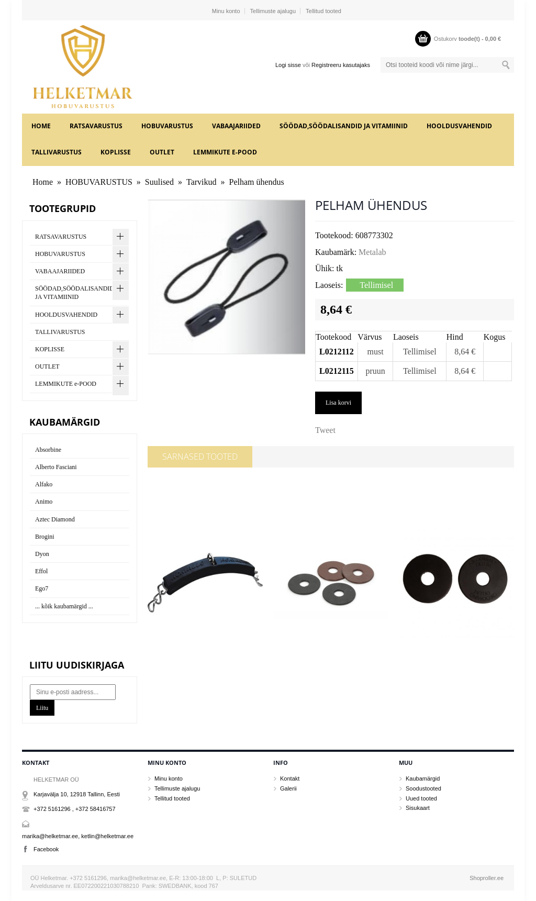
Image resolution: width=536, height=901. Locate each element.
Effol (41, 571)
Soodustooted (423, 788)
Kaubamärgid (423, 778)
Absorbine (48, 449)
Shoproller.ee (487, 878)
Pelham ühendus (256, 181)
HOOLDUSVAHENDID (459, 125)
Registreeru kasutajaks (340, 65)
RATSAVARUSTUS (96, 125)
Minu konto (226, 11)
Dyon (42, 554)
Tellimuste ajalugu (273, 11)
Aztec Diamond (55, 519)
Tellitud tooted (323, 11)
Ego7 (41, 588)
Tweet (325, 430)
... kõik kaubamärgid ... (64, 606)
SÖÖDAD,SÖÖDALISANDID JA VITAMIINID (344, 125)
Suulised (159, 181)
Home (41, 125)
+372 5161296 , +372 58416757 (75, 809)
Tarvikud (201, 181)
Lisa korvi (338, 402)
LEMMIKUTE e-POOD (225, 152)
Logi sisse (288, 65)
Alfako (43, 484)
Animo (43, 501)
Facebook (46, 849)
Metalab (372, 252)
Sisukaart (418, 808)
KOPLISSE (115, 152)
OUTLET (162, 152)
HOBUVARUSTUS (167, 125)
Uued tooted (421, 798)
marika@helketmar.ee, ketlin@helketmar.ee (77, 836)
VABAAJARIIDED (236, 125)
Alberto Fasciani (56, 467)
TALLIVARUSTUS (56, 152)
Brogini (44, 536)
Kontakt (289, 778)
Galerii (288, 788)
